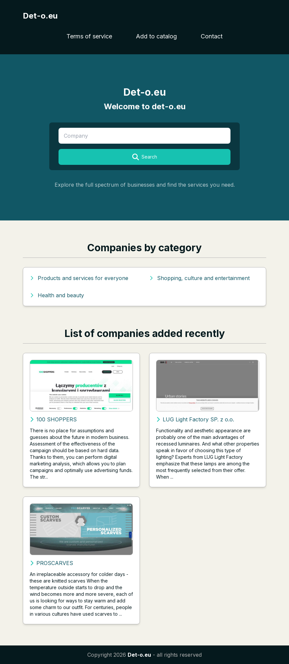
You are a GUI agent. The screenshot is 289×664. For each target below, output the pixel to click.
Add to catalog (156, 36)
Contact (212, 36)
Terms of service (89, 36)
